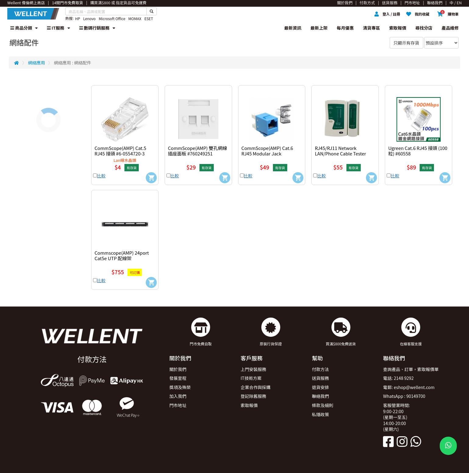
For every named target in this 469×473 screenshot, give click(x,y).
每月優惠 (345, 28)
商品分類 (24, 28)
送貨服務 (320, 378)
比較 (101, 176)
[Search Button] (151, 11)
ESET (148, 18)
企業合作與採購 (255, 387)
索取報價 (397, 28)
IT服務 (58, 28)
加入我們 (177, 396)
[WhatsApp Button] (448, 446)
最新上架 (319, 28)
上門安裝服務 (253, 369)
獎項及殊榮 (180, 387)
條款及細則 (322, 405)
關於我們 (177, 369)
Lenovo (89, 18)
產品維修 (450, 28)
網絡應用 (36, 63)
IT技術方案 (251, 378)
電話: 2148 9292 (398, 378)
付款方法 (320, 369)
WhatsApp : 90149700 (404, 396)
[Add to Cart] (151, 177)
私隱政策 (320, 414)
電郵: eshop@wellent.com (409, 387)
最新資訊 (292, 28)
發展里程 (177, 378)
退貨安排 (320, 387)
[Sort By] (441, 43)
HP (77, 18)
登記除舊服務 (253, 396)
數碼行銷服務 (97, 28)
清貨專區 (371, 28)
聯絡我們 (320, 396)
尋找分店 (423, 28)
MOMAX (134, 18)
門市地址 (177, 405)
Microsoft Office (112, 18)
